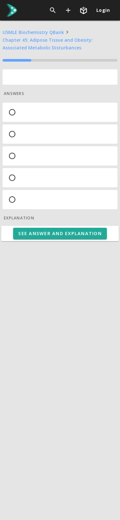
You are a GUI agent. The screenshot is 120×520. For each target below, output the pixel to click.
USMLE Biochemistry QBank (33, 32)
